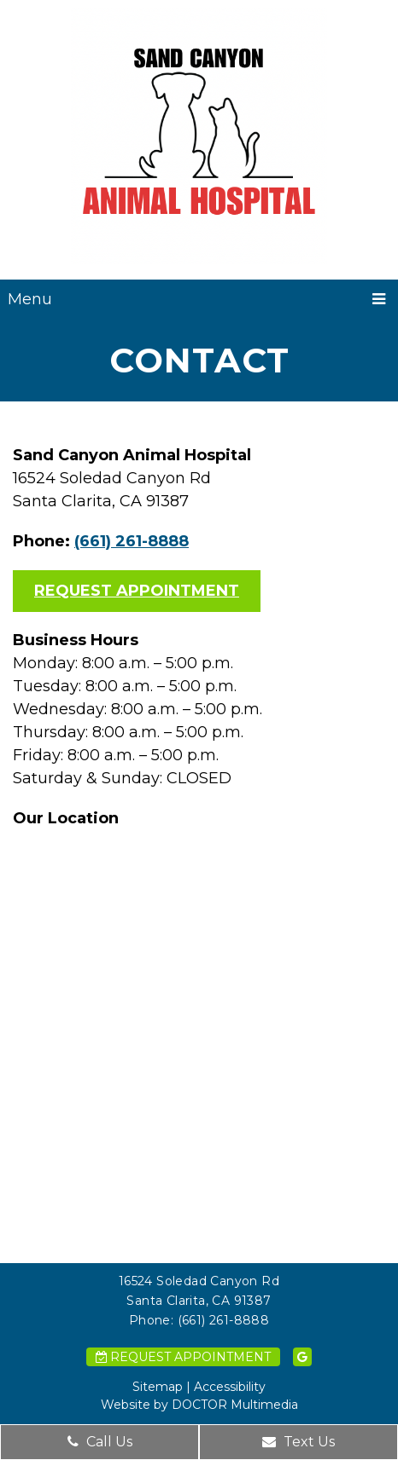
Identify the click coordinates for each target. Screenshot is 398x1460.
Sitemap (157, 1386)
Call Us (99, 1442)
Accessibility (230, 1386)
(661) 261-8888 (131, 541)
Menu (30, 299)
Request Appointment (136, 590)
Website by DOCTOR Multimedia (199, 1404)
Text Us (298, 1442)
